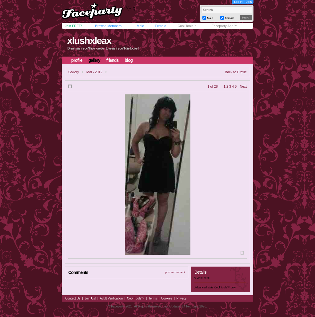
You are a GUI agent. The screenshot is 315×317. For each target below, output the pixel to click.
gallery (94, 60)
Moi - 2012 (94, 72)
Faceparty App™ (224, 26)
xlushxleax (89, 40)
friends (112, 60)
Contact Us (72, 298)
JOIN (249, 2)
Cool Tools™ (187, 26)
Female (160, 26)
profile (76, 60)
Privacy (182, 298)
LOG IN (238, 2)
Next (243, 86)
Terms (153, 298)
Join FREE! (73, 26)
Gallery (73, 72)
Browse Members (108, 26)
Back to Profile (236, 72)
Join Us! (90, 298)
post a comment (175, 272)
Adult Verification (111, 298)
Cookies (166, 298)
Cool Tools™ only (225, 287)
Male (140, 26)
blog (129, 60)
